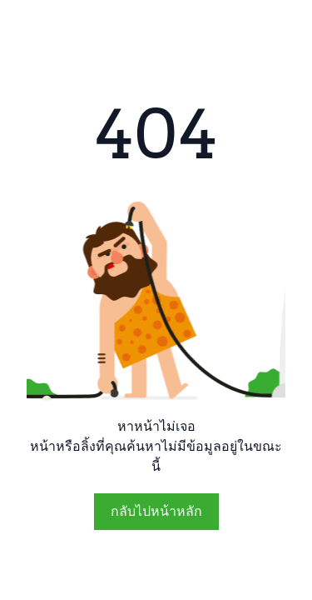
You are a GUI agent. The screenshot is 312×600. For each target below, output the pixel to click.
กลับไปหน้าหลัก (156, 511)
